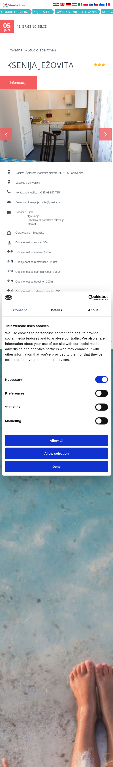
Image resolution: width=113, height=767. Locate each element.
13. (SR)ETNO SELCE (32, 26)
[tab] (18, 83)
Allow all (56, 440)
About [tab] (93, 310)
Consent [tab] (20, 310)
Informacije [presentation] (18, 83)
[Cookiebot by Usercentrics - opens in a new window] (88, 298)
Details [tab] (56, 310)
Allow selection (56, 453)
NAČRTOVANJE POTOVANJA (76, 12)
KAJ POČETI (42, 12)
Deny (56, 466)
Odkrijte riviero (14, 12)
